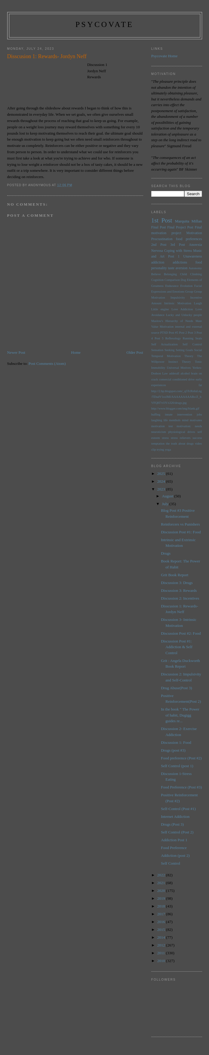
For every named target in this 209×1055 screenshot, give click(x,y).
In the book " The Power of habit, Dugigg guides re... (180, 715)
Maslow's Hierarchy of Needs (172, 321)
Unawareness (192, 256)
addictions (180, 262)
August (168, 496)
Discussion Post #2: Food (181, 633)
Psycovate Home (164, 56)
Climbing (196, 274)
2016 (161, 921)
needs (198, 426)
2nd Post (159, 245)
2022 (161, 875)
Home (76, 352)
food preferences (189, 239)
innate (168, 414)
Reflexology (173, 338)
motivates (196, 420)
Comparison (172, 280)
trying (160, 449)
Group (189, 291)
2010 (161, 960)
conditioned (179, 379)
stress (165, 438)
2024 (161, 481)
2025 (161, 473)
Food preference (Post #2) (181, 758)
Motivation (194, 233)
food (198, 262)
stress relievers (181, 438)
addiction (157, 262)
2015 (161, 929)
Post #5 (173, 332)
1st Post (161, 220)
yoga (168, 449)
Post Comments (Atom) (47, 363)
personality (159, 268)
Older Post (135, 352)
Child (183, 274)
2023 (161, 489)
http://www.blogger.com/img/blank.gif (175, 408)
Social (198, 350)
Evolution (186, 286)
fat (200, 385)
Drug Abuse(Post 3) (176, 688)
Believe (156, 274)
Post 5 (159, 338)
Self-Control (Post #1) (178, 808)
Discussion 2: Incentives (180, 598)
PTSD (164, 332)
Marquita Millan (188, 221)
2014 (161, 937)
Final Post (158, 227)
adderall (174, 373)
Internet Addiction (175, 816)
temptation (157, 443)
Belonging (170, 274)
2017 (161, 914)
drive (191, 379)
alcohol (185, 373)
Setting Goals (184, 350)
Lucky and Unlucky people (184, 315)
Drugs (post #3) (173, 750)
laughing (156, 420)
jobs (199, 414)
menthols (174, 420)
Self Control (192, 344)
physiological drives (181, 432)
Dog (183, 280)
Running (188, 338)
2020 (161, 890)
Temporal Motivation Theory (172, 356)
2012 (161, 945)
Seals (198, 338)
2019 (161, 898)
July (165, 504)
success (197, 438)
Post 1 (174, 256)
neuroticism (158, 432)
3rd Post (177, 245)
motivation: (184, 426)
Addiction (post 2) (175, 855)
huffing (155, 414)
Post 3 (192, 332)
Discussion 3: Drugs (176, 582)
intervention (184, 414)
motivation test (162, 426)
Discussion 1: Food (176, 742)
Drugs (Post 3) (172, 824)
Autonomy (195, 268)
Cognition (157, 280)
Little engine (160, 309)
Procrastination (162, 239)
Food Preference (174, 847)
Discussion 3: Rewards (179, 590)
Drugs (166, 553)
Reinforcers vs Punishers (180, 524)
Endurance (171, 286)
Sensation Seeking (163, 350)
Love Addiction (182, 309)
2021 (161, 883)
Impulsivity (178, 297)
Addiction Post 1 (174, 840)
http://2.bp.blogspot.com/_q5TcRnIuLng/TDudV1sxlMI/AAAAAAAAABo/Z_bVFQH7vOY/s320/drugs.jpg (176, 396)
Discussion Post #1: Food (181, 532)
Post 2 (183, 332)
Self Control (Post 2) (177, 832)
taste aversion (177, 268)
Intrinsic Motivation (177, 303)
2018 (161, 906)
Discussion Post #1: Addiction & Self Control (176, 647)
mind (185, 420)
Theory (186, 361)
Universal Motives (179, 367)
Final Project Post (180, 227)
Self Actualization (164, 344)
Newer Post (16, 352)
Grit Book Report (174, 575)
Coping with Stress (178, 251)
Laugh (198, 303)
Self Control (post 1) (177, 766)
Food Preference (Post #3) (181, 787)
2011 (161, 953)
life (166, 420)
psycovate (104, 24)
